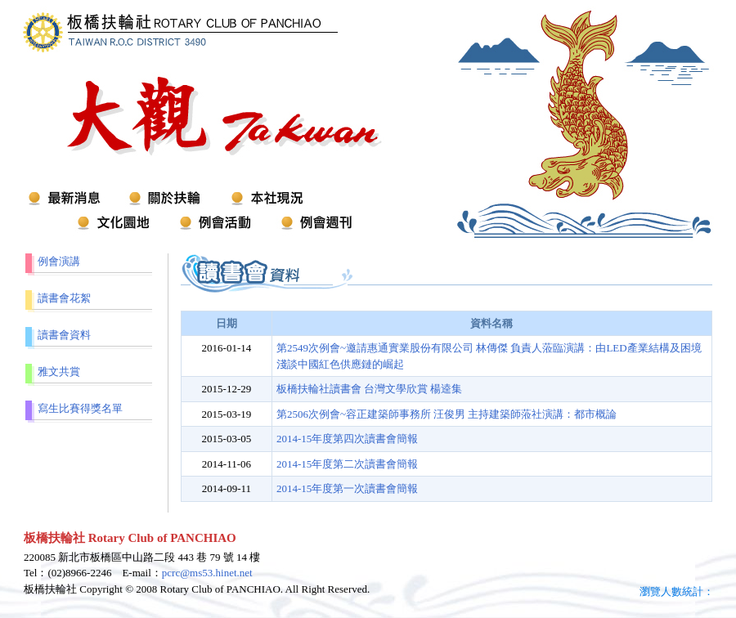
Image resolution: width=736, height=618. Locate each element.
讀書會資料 (64, 335)
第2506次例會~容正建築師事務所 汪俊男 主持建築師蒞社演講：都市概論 (446, 414)
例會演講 (59, 261)
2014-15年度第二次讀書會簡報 (347, 464)
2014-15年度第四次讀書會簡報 (347, 438)
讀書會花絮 (64, 298)
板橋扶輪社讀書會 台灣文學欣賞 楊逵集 (369, 389)
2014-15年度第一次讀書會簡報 (347, 488)
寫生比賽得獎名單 (80, 408)
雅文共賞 (59, 371)
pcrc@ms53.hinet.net (207, 572)
